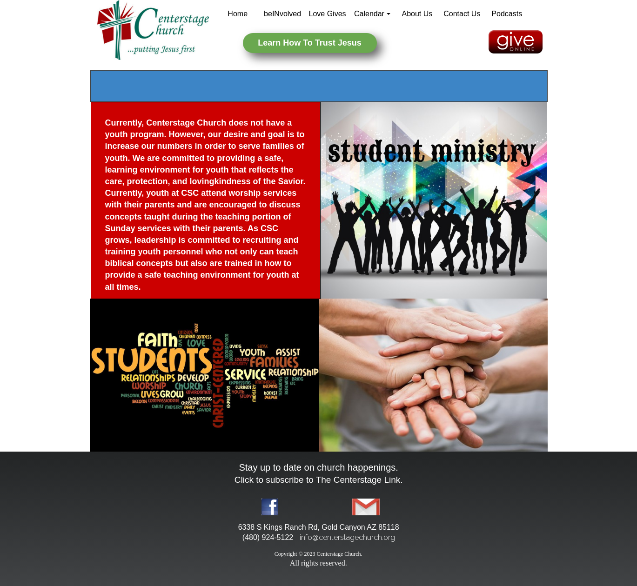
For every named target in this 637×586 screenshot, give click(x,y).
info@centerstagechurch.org (347, 537)
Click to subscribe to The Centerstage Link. (319, 480)
